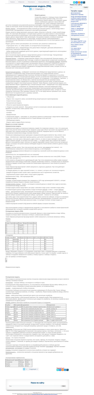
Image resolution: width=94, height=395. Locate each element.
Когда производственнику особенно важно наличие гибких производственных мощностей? (79, 19)
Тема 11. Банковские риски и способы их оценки (77, 30)
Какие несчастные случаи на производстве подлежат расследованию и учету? (79, 54)
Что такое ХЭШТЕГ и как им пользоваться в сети (78, 41)
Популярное (31, 2)
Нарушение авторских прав (37, 394)
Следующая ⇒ (39, 9)
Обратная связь (79, 59)
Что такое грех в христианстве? (76, 49)
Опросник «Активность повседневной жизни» (78, 34)
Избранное (21, 2)
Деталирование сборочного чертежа (77, 13)
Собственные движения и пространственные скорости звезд (79, 24)
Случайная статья (58, 2)
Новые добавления (43, 2)
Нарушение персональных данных (50, 394)
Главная (12, 2)
